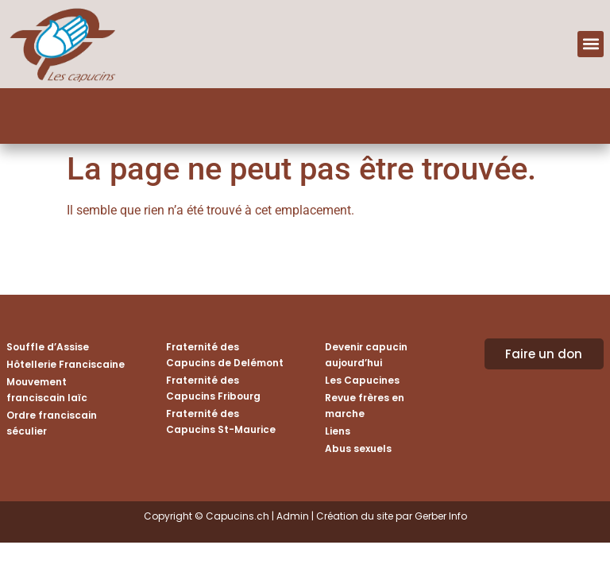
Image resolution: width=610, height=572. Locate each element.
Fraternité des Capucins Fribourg (213, 388)
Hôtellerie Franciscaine (65, 364)
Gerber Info (441, 516)
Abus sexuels (358, 448)
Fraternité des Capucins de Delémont (225, 354)
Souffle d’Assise (47, 347)
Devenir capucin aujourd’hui (366, 354)
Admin (292, 516)
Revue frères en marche (364, 405)
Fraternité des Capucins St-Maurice (221, 421)
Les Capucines (362, 380)
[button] (590, 44)
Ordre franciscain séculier (51, 423)
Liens (337, 431)
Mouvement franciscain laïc (46, 389)
